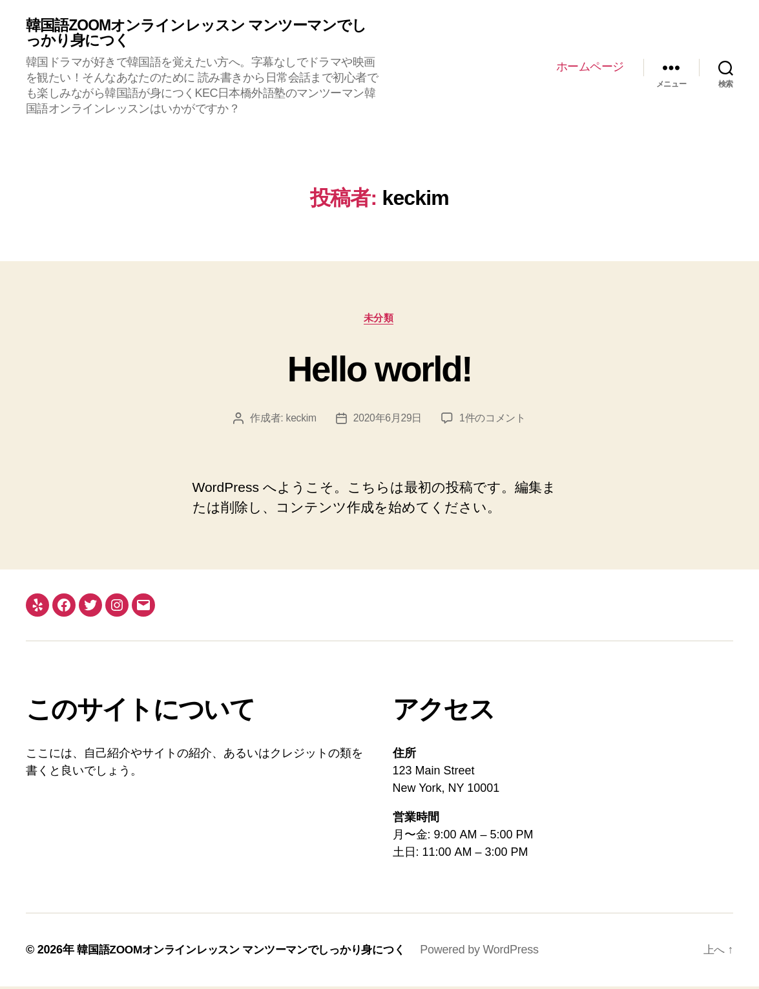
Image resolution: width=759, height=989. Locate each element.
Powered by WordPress (498, 952)
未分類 (379, 319)
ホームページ (590, 67)
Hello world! (379, 369)
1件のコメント (493, 420)
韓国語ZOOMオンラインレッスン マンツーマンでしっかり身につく (196, 33)
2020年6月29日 (388, 420)
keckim (300, 420)
